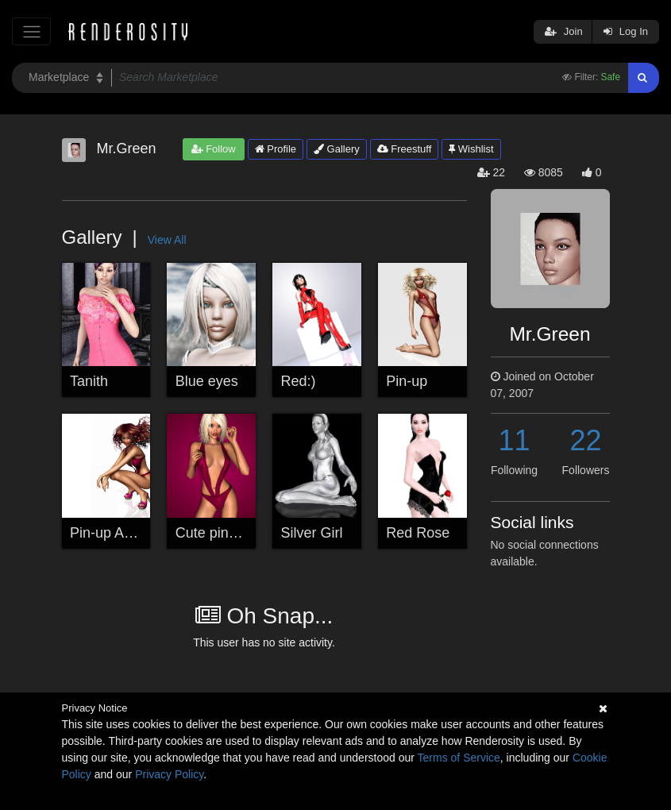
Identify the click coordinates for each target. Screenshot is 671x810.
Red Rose (417, 533)
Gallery (337, 149)
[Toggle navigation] (31, 31)
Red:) (298, 381)
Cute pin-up (212, 533)
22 (585, 440)
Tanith (89, 381)
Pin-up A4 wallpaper (133, 533)
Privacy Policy (169, 774)
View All (167, 239)
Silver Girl (312, 533)
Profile (275, 149)
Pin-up (406, 381)
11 (514, 440)
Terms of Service (459, 757)
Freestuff (404, 149)
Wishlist (471, 149)
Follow (213, 149)
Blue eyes (206, 381)
